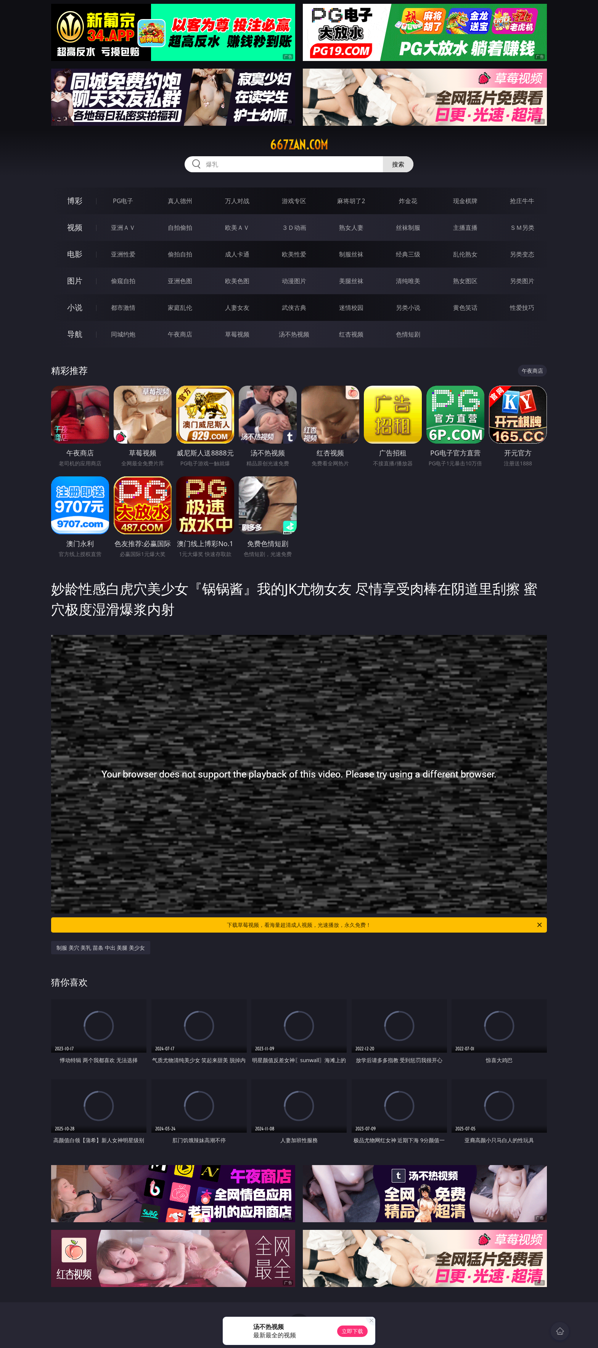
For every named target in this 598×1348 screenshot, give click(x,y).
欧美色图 (237, 281)
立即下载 (352, 1331)
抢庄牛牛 (522, 201)
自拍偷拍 (180, 227)
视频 (74, 227)
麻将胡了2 (351, 201)
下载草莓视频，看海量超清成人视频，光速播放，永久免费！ (385, 925)
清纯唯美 (408, 281)
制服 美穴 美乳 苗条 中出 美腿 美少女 (100, 947)
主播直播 (465, 227)
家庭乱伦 (180, 307)
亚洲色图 (180, 281)
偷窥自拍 (123, 281)
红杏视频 (351, 334)
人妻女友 (237, 307)
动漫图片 (294, 281)
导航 (74, 334)
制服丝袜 (351, 254)
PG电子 (123, 201)
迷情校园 (351, 307)
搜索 (398, 164)
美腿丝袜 (351, 281)
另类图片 (522, 281)
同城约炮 (123, 334)
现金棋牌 (465, 201)
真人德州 (180, 201)
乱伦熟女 (465, 254)
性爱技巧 (522, 307)
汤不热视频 (294, 334)
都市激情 (123, 307)
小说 (74, 307)
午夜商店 (180, 334)
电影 (74, 254)
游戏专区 (294, 201)
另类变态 (522, 254)
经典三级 (408, 254)
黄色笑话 (465, 307)
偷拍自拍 (180, 254)
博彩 (74, 201)
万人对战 (237, 201)
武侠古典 (294, 307)
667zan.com (299, 144)
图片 (74, 281)
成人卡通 (237, 254)
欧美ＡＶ (237, 227)
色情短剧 (408, 334)
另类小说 (408, 307)
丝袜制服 (408, 227)
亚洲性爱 (123, 254)
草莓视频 (237, 334)
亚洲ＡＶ (123, 227)
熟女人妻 (351, 227)
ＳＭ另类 (522, 227)
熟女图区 (465, 281)
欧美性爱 (294, 254)
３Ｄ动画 (294, 227)
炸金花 (408, 201)
